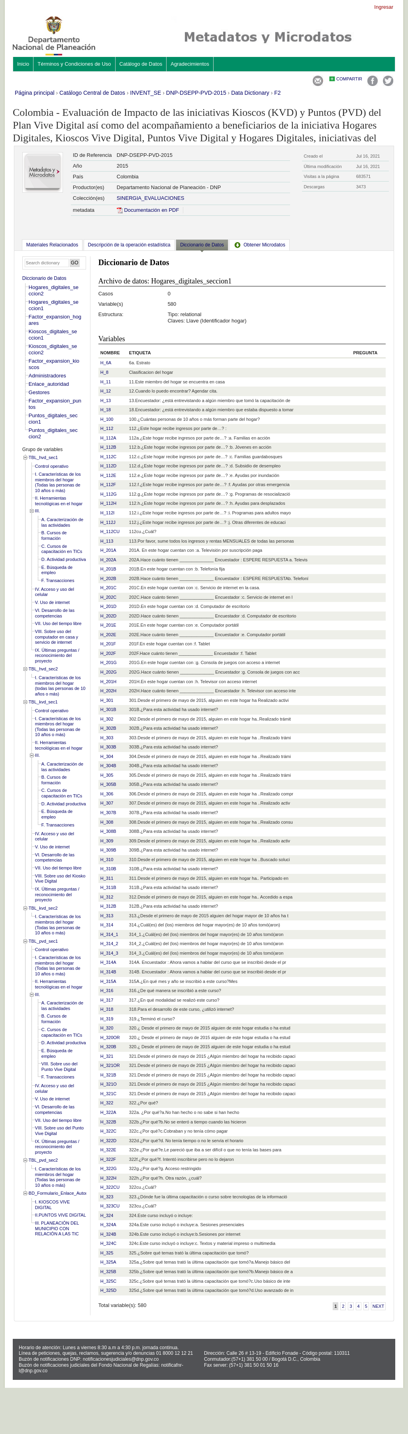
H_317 (106, 1000)
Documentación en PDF (148, 210)
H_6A (106, 362)
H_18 (105, 409)
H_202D (108, 615)
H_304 (106, 756)
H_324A (108, 1224)
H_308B (108, 831)
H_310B (108, 868)
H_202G (108, 672)
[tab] (52, 244)
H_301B (108, 709)
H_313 (106, 915)
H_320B (108, 1046)
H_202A (108, 559)
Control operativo (52, 466)
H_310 (106, 859)
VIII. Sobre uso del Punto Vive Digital (59, 1066)
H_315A (108, 981)
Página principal (35, 93)
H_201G (108, 662)
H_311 (106, 878)
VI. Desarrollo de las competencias (55, 613)
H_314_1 (109, 934)
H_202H (108, 690)
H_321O (108, 1084)
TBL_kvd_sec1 (43, 701)
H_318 (106, 1009)
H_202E (108, 634)
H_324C (108, 1243)
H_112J (108, 522)
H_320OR (110, 1037)
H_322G (108, 1168)
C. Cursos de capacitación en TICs (61, 549)
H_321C (108, 1093)
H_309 (106, 840)
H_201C (108, 587)
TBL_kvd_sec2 (43, 908)
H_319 (106, 1018)
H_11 (105, 381)
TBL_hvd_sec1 (43, 457)
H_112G (108, 494)
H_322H (108, 1178)
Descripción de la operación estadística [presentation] (129, 245)
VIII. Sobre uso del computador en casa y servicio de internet (56, 637)
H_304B (108, 765)
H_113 (106, 541)
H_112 (106, 428)
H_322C (108, 1131)
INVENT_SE (145, 93)
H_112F (108, 484)
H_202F (108, 653)
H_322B (108, 1121)
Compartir (349, 78)
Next (378, 1306)
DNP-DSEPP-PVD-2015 (196, 93)
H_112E (108, 475)
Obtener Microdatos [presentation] (259, 245)
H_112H (108, 503)
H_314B (108, 971)
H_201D (108, 606)
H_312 (106, 897)
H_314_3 (109, 953)
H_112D (108, 465)
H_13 (105, 400)
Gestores (39, 392)
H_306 (106, 793)
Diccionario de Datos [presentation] (202, 245)
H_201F (108, 643)
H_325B (108, 1271)
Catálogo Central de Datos (92, 93)
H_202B (108, 578)
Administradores (47, 376)
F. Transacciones (58, 580)
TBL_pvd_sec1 (43, 941)
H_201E (108, 625)
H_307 (106, 803)
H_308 (106, 822)
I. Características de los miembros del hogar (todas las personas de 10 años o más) (60, 685)
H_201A (108, 550)
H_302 (106, 719)
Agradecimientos (190, 64)
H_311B (108, 887)
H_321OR (110, 1065)
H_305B (108, 784)
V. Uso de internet (52, 602)
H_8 (104, 372)
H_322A (108, 1112)
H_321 (106, 1056)
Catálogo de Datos (141, 64)
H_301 (106, 700)
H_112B (108, 447)
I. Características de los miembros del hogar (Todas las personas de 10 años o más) (58, 482)
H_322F (108, 1159)
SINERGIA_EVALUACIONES (150, 198)
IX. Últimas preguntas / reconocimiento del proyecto (57, 655)
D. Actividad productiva (63, 559)
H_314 (106, 924)
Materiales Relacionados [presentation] (52, 245)
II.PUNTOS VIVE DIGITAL (60, 1215)
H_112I (107, 512)
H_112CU (110, 531)
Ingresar (383, 7)
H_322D (108, 1140)
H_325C (108, 1281)
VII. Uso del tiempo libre (58, 623)
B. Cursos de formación (54, 535)
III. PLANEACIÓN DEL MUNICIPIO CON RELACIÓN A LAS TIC (57, 1228)
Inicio (23, 64)
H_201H (108, 681)
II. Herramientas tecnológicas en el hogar (58, 501)
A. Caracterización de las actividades (62, 522)
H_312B (108, 906)
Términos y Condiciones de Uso (74, 64)
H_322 (106, 1102)
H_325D (108, 1290)
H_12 (105, 391)
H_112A (108, 438)
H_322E (108, 1149)
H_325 (106, 1252)
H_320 (106, 1028)
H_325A (108, 1262)
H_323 (106, 1196)
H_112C (108, 456)
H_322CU (110, 1187)
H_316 (106, 990)
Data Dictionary (250, 93)
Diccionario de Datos (44, 278)
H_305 (106, 775)
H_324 (106, 1215)
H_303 (106, 737)
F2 (277, 93)
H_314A (108, 962)
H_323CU (110, 1205)
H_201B (108, 569)
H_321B (108, 1075)
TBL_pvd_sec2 (43, 1160)
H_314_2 (109, 943)
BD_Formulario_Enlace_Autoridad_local (68, 1193)
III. (37, 510)
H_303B (108, 746)
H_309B (108, 850)
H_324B (108, 1234)
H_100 (106, 419)
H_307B (108, 812)
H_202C (108, 597)
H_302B (108, 728)
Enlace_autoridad (49, 384)
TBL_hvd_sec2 (43, 668)
